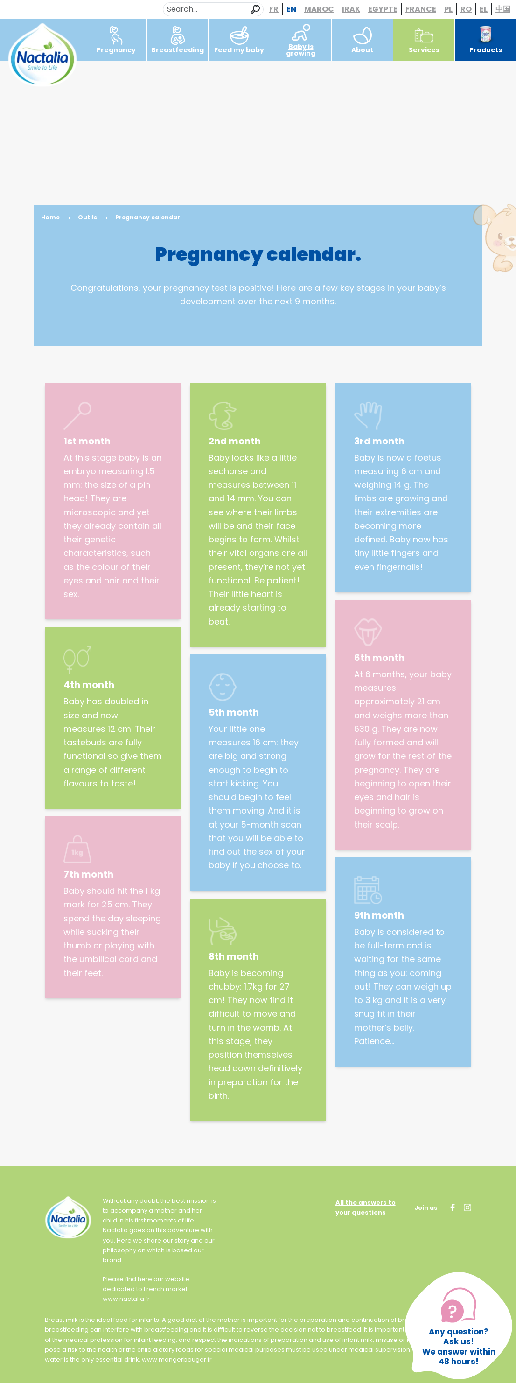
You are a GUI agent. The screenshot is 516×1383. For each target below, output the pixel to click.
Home (50, 217)
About (362, 40)
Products (485, 40)
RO (466, 9)
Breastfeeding (177, 40)
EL (484, 9)
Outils (87, 217)
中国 (502, 9)
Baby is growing (300, 40)
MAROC (319, 9)
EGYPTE (382, 9)
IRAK (351, 9)
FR (274, 9)
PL (448, 9)
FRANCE (420, 9)
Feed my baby (239, 40)
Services (424, 40)
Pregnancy (116, 40)
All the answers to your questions (365, 1207)
